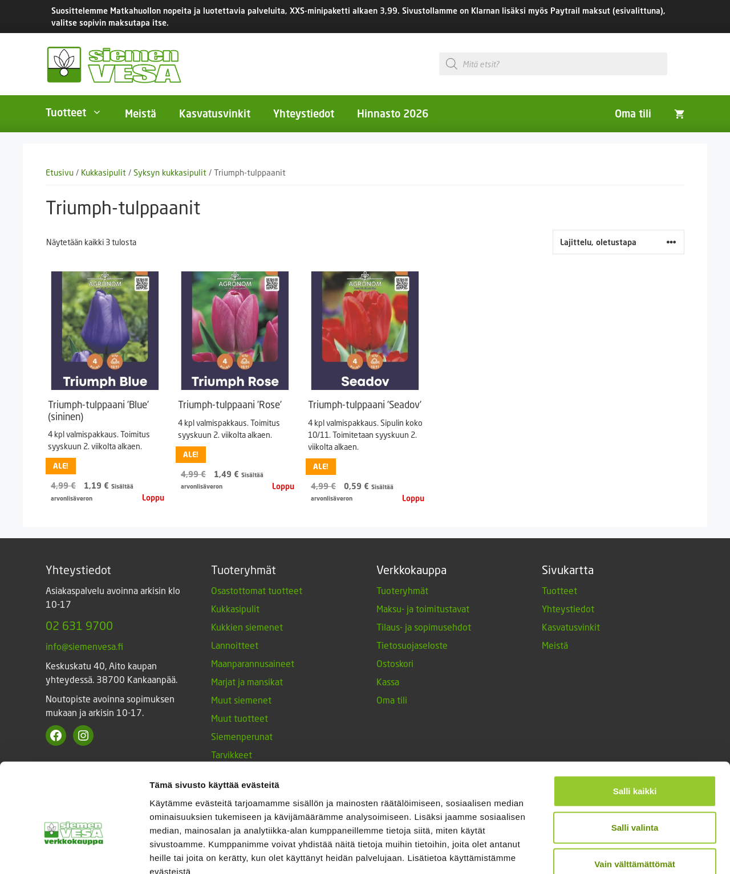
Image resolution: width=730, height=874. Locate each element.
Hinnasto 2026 (392, 113)
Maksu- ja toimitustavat (422, 608)
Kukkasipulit (103, 172)
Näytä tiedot (610, 851)
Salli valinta (635, 761)
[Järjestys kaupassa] (618, 242)
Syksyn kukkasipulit (169, 172)
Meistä (140, 113)
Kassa (387, 681)
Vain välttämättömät (634, 798)
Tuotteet (79, 112)
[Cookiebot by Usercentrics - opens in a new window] (74, 851)
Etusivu (60, 172)
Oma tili (633, 113)
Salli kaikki (635, 725)
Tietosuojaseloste (412, 645)
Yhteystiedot (303, 113)
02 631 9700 (79, 625)
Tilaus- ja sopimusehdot (423, 626)
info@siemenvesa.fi (84, 646)
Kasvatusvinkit (214, 113)
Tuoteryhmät (402, 590)
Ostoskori (394, 663)
